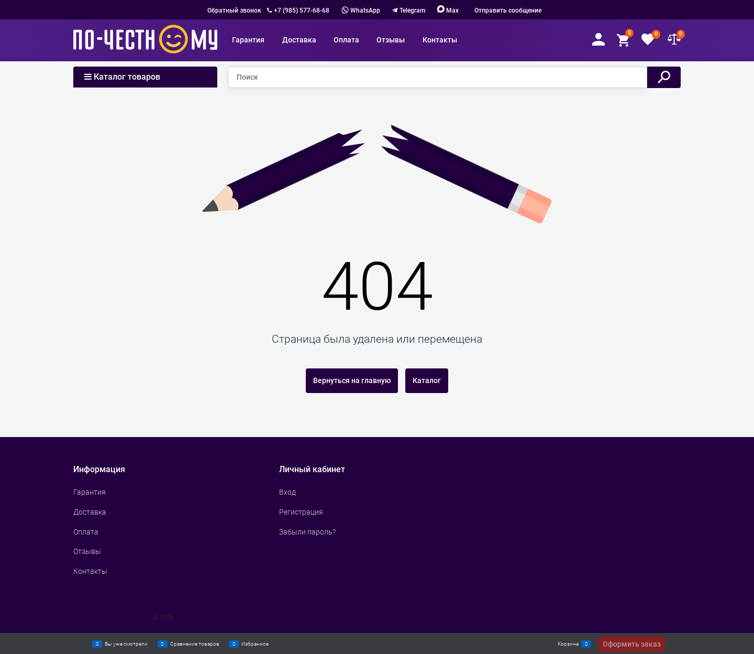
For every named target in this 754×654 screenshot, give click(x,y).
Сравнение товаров (194, 643)
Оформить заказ (632, 644)
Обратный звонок (234, 10)
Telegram (412, 10)
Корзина (568, 643)
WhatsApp (360, 10)
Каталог (427, 380)
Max (448, 10)
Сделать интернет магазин (109, 617)
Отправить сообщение (507, 10)
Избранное (255, 643)
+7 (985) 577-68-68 (301, 10)
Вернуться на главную (352, 380)
